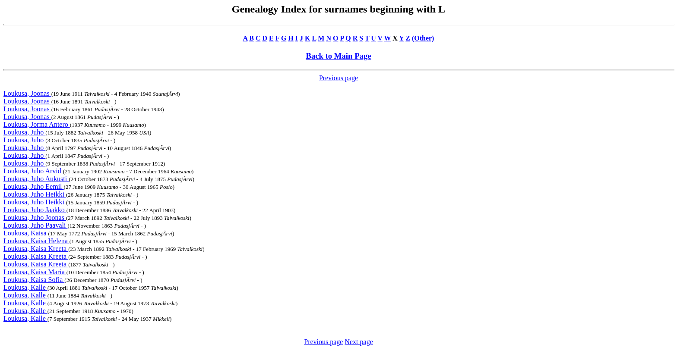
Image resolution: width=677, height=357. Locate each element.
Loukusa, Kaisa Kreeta (35, 248)
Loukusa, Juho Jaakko (34, 209)
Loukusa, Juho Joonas (34, 217)
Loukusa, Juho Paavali (35, 225)
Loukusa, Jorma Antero (36, 124)
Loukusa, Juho (24, 132)
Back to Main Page (338, 55)
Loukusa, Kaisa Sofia (33, 279)
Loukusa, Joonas (27, 93)
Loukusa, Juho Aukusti (36, 178)
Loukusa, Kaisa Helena (36, 240)
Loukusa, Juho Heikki (34, 194)
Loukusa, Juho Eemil (33, 186)
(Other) (423, 38)
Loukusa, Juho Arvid (33, 171)
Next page (359, 341)
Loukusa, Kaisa (25, 233)
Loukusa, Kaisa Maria (34, 272)
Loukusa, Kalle (25, 287)
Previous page (338, 77)
